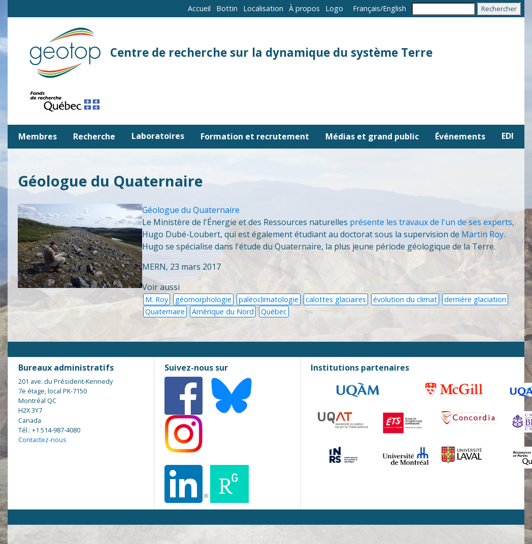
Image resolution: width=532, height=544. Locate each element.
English (394, 8)
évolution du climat (405, 299)
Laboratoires (157, 135)
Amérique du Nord (223, 311)
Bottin (227, 8)
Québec (274, 311)
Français (366, 8)
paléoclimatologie (268, 299)
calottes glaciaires (336, 299)
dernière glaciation (475, 299)
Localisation (263, 8)
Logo (334, 8)
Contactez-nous (42, 439)
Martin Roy (482, 234)
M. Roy (156, 299)
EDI (508, 135)
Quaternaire (165, 311)
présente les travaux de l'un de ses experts (431, 222)
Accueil (199, 8)
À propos (304, 8)
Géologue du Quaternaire (191, 209)
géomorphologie (203, 299)
